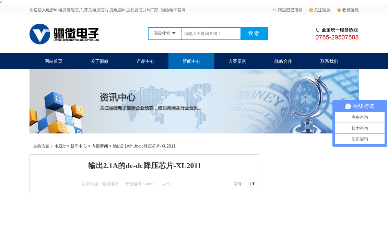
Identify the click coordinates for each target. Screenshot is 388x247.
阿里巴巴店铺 (287, 10)
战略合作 (283, 61)
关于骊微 (99, 61)
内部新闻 (100, 146)
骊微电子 (110, 183)
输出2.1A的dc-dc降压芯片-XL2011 (144, 146)
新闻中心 (191, 61)
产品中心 (145, 61)
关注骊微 (319, 10)
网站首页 (53, 61)
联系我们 (329, 61)
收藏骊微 (348, 10)
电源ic (60, 146)
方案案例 (237, 61)
